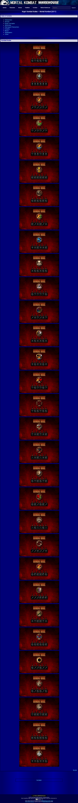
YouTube (35, 7)
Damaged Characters (12, 27)
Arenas (20, 7)
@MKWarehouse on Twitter (45, 800)
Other (7, 34)
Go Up (75, 770)
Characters (12, 7)
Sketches (8, 25)
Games (4, 7)
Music (7, 31)
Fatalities (27, 7)
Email (52, 800)
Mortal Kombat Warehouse (29, 801)
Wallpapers (8, 32)
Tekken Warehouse (45, 7)
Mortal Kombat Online (46, 801)
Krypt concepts (10, 23)
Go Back (39, 780)
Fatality (7, 29)
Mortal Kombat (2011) (48, 12)
